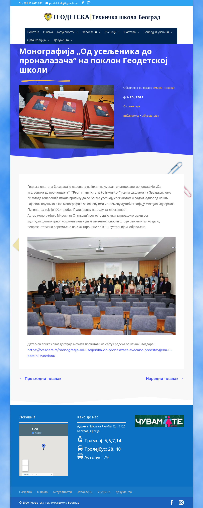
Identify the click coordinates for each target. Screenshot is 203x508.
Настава (132, 32)
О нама (48, 32)
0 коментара (131, 106)
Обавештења (150, 115)
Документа (63, 40)
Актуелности (67, 32)
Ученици (112, 32)
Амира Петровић (164, 87)
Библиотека (131, 115)
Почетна (33, 32)
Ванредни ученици (158, 32)
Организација (38, 40)
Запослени (91, 32)
